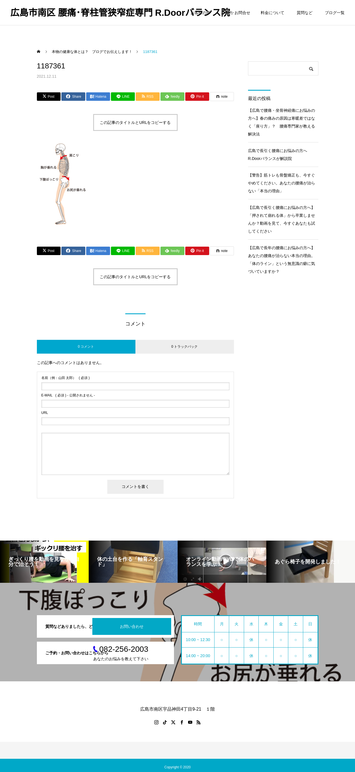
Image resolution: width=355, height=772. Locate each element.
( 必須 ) (65, 378)
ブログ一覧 (335, 12)
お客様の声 (200, 12)
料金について (272, 12)
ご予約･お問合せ (235, 12)
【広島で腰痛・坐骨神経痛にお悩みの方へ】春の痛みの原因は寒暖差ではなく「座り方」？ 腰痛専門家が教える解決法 (281, 122)
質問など (305, 12)
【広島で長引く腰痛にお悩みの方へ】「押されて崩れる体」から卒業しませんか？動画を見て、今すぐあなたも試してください (281, 219)
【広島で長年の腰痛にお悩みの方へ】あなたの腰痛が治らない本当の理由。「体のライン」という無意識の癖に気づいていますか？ (281, 260)
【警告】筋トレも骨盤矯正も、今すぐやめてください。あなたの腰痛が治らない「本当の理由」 (281, 183)
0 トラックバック (184, 347)
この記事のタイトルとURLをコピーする (135, 122)
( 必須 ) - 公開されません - (68, 395)
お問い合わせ (132, 626)
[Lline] (123, 96)
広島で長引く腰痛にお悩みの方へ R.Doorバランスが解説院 (279, 154)
